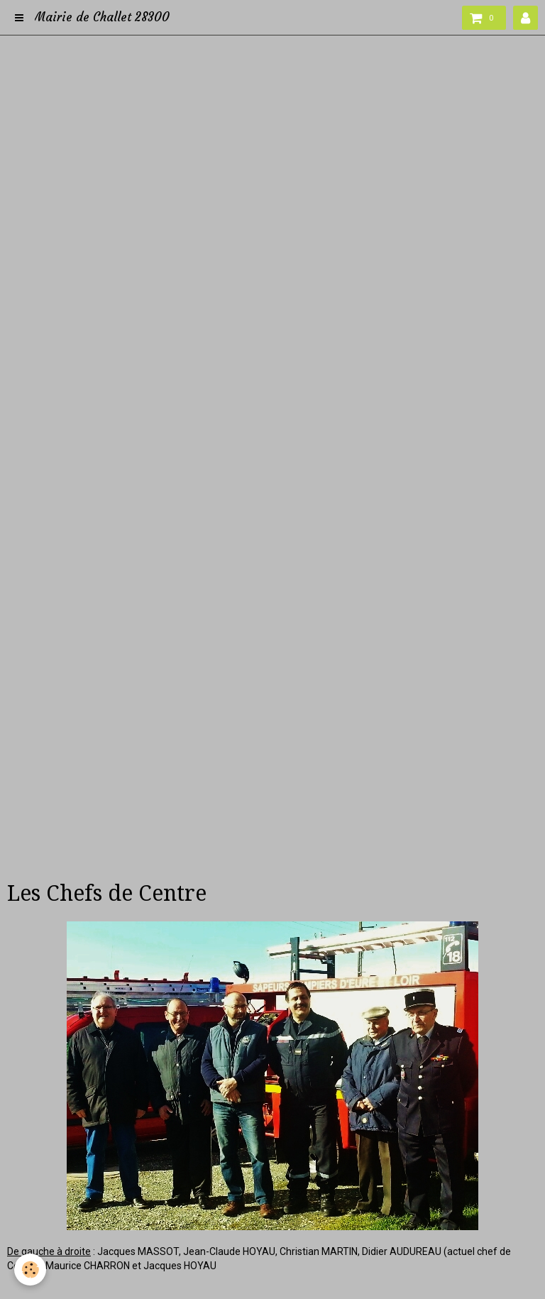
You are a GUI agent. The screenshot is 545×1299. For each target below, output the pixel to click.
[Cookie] (30, 1270)
